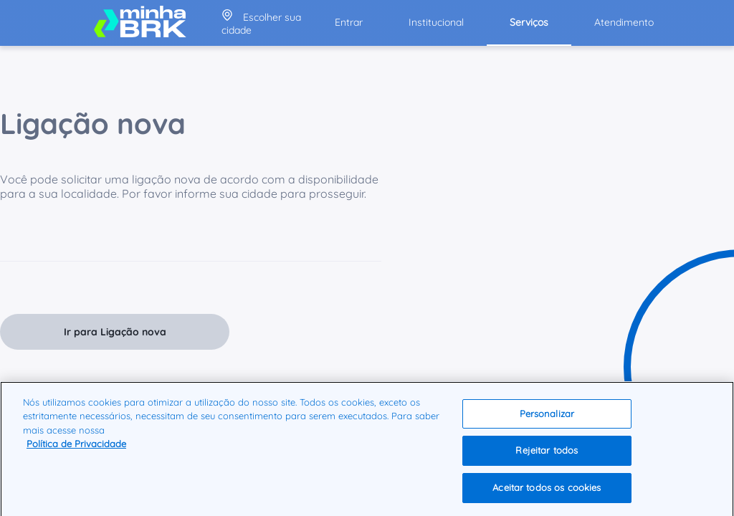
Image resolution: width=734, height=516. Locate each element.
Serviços (529, 22)
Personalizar (547, 416)
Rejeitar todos (546, 453)
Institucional (436, 22)
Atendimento (624, 22)
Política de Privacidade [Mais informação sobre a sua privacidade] (76, 447)
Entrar (349, 22)
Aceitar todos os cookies (546, 491)
